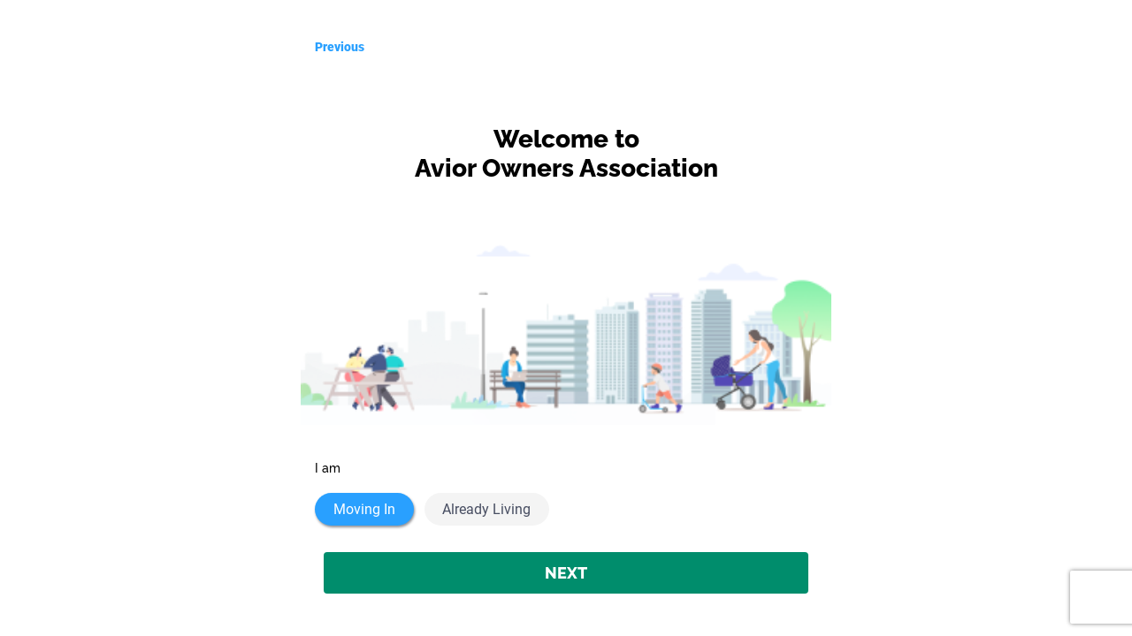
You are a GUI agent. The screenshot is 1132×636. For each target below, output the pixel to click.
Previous (339, 47)
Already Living (486, 509)
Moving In (364, 509)
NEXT (566, 573)
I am (327, 468)
